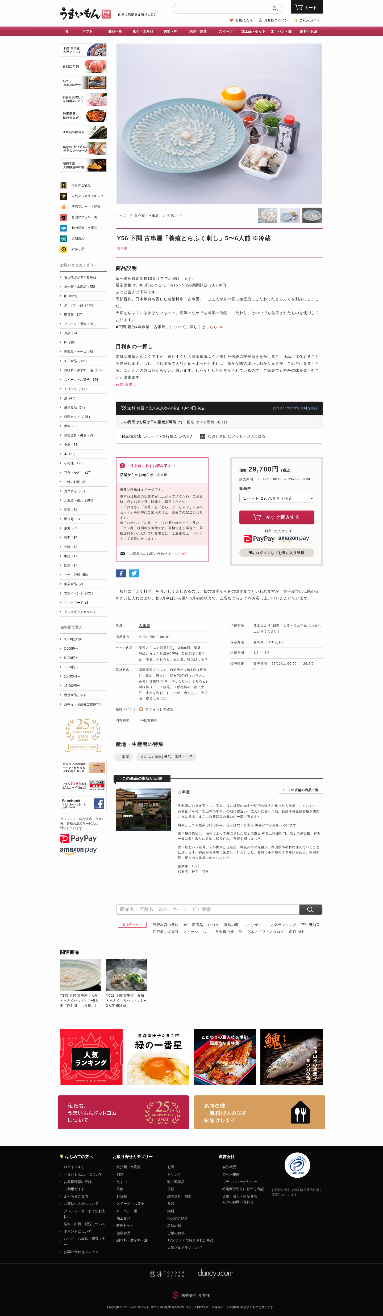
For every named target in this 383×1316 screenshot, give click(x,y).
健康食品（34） (75, 407)
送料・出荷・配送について (84, 1224)
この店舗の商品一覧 (303, 790)
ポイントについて (77, 1231)
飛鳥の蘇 (231, 925)
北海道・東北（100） (79, 500)
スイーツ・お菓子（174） (82, 379)
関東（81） (72, 510)
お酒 (170, 1167)
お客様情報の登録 (77, 1182)
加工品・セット (253, 31)
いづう (213, 925)
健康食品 (123, 1233)
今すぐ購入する (276, 517)
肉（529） (71, 296)
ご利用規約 (231, 1174)
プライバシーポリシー (239, 1182)
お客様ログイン (276, 20)
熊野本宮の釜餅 (166, 925)
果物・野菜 (198, 31)
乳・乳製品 (176, 1182)
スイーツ (226, 31)
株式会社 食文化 (195, 1295)
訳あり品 (78, 249)
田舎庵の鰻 (224, 932)
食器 (170, 1204)
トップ (121, 216)
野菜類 (121, 1196)
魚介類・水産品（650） (81, 287)
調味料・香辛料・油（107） (84, 370)
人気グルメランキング (87, 196)
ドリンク (174, 1174)
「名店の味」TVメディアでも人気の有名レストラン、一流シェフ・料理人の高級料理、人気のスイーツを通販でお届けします (259, 1112)
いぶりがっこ (254, 925)
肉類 (119, 1174)
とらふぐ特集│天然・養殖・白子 (166, 757)
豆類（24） (72, 333)
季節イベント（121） (79, 593)
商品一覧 (115, 31)
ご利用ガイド (309, 20)
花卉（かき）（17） (78, 472)
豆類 (170, 1189)
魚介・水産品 (142, 31)
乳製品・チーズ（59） (80, 352)
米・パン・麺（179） (79, 305)
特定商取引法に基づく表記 (243, 1189)
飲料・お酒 (308, 31)
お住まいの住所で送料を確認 (295, 408)
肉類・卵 (170, 31)
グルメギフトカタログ (265, 932)
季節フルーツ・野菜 (86, 206)
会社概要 (229, 1167)
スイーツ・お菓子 (130, 1204)
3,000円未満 (73, 639)
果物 (119, 1189)
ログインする (74, 1167)
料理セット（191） (78, 417)
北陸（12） (72, 547)
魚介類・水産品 (147, 216)
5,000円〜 (71, 658)
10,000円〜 (72, 676)
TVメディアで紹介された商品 (190, 1240)
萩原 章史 (124, 384)
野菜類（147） (74, 314)
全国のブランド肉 (84, 217)
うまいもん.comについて (83, 1174)
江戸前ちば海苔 (166, 932)
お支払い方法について (81, 1204)
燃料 (170, 1211)
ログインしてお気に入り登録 (276, 552)
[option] (83, 983)
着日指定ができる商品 (80, 277)
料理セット (125, 1226)
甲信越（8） (73, 519)
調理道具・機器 (179, 1196)
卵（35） (70, 342)
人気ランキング (283, 925)
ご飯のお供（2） (76, 482)
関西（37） (72, 537)
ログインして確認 (159, 709)
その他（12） (74, 463)
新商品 (197, 925)
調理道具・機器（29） (80, 435)
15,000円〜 (72, 686)
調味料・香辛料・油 (132, 1240)
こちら (212, 327)
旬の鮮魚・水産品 (84, 228)
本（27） (70, 454)
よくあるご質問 (76, 1196)
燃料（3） (71, 426)
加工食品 (123, 1218)
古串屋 (122, 248)
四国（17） (72, 565)
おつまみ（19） (75, 491)
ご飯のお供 (176, 1233)
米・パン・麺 (281, 31)
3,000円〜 (71, 648)
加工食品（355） (76, 361)
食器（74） (72, 445)
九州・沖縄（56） (77, 575)
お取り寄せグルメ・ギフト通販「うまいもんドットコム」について (123, 1112)
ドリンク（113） (76, 389)
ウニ (207, 932)
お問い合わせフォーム (81, 1252)
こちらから (180, 554)
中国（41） (72, 556)
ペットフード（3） (77, 603)
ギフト (87, 31)
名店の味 (296, 932)
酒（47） (70, 398)
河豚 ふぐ (174, 216)
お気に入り (244, 20)
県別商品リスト (75, 695)
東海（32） (72, 528)
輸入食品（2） (74, 584)
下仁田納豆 (310, 925)
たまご (121, 1182)
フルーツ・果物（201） (81, 324)
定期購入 (78, 238)
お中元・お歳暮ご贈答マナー (85, 704)
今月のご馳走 (81, 185)
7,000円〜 (71, 667)
